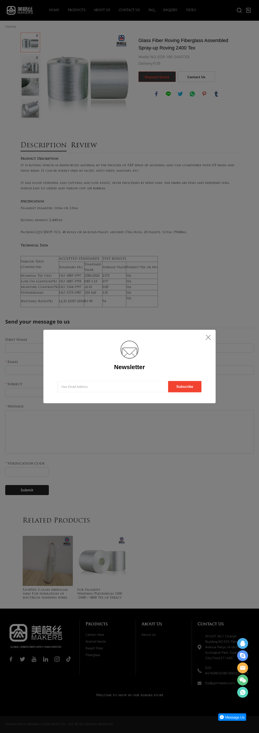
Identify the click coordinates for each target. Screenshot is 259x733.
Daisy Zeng (242, 643)
